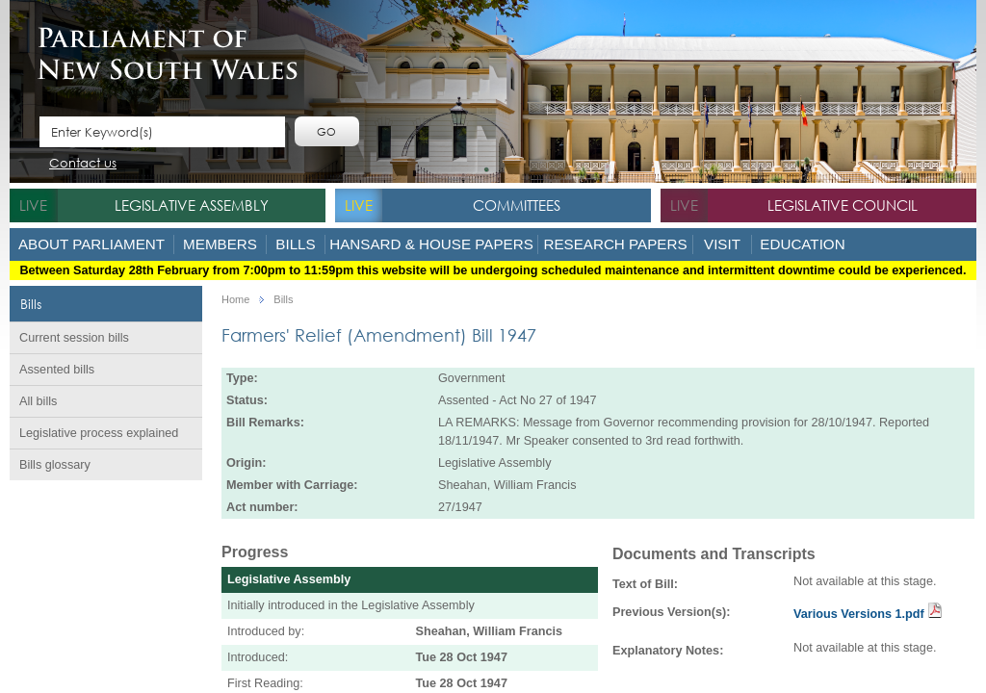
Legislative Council (842, 205)
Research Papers (615, 244)
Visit (722, 244)
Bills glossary (55, 465)
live (33, 205)
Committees (516, 205)
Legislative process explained (98, 433)
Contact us (83, 164)
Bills (295, 244)
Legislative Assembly (192, 205)
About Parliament (91, 244)
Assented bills (56, 369)
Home (235, 300)
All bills (38, 401)
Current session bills (74, 338)
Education (802, 244)
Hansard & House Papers (431, 244)
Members (220, 244)
